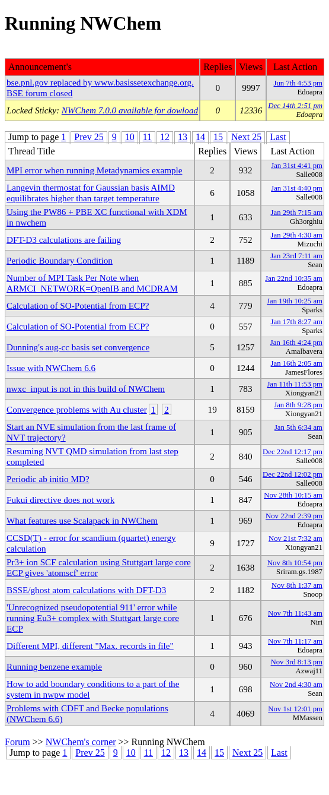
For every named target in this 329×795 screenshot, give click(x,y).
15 (218, 137)
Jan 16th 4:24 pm (296, 342)
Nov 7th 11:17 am (295, 641)
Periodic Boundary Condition (60, 260)
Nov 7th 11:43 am (295, 613)
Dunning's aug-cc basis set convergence (78, 347)
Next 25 (246, 137)
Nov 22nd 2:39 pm (294, 516)
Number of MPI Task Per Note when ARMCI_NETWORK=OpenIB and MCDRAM (92, 283)
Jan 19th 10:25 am (294, 301)
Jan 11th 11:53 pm (294, 384)
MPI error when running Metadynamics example (95, 170)
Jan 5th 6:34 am (298, 427)
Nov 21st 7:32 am (295, 538)
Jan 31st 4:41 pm (296, 165)
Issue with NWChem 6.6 (51, 368)
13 (182, 137)
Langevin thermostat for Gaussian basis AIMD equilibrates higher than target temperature (91, 192)
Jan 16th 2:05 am (296, 363)
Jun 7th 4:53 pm (297, 83)
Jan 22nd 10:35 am (293, 278)
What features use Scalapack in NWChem (82, 520)
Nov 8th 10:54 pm (294, 563)
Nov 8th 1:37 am (296, 585)
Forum (17, 742)
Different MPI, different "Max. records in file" (90, 646)
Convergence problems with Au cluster (77, 409)
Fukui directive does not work (60, 500)
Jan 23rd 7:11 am (296, 256)
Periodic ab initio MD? (48, 479)
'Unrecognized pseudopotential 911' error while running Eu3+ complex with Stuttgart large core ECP (93, 618)
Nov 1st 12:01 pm (295, 709)
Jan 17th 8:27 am (296, 322)
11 (147, 137)
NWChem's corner (81, 742)
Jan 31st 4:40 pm (296, 188)
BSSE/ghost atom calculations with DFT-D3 (86, 590)
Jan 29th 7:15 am (296, 212)
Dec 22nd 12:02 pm (292, 474)
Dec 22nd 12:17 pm (292, 452)
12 (165, 137)
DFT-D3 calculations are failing (64, 240)
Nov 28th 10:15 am (293, 495)
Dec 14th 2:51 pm (295, 106)
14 (200, 137)
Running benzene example (54, 666)
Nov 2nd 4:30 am (296, 684)
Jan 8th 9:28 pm (298, 405)
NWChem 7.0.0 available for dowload (130, 110)
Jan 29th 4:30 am (296, 235)
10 (130, 137)
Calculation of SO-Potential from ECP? (78, 305)
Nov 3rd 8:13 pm (296, 662)
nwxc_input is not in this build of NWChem (86, 389)
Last (278, 137)
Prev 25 (88, 137)
